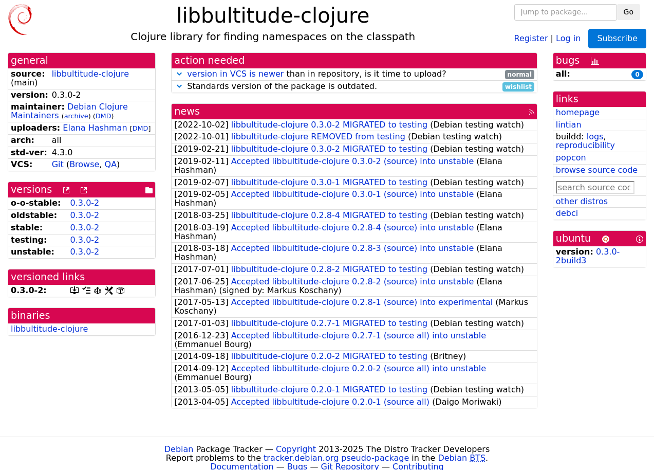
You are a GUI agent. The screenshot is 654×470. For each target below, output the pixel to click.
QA (111, 164)
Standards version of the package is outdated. (354, 86)
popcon (571, 157)
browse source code (597, 170)
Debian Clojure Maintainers (69, 111)
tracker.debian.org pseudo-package (336, 458)
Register (531, 38)
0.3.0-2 (85, 203)
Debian (179, 449)
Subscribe (617, 38)
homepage (578, 112)
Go (628, 12)
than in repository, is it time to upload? (354, 74)
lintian (569, 125)
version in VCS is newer (235, 74)
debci (567, 213)
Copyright (296, 449)
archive (76, 116)
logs (595, 136)
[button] (179, 74)
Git (58, 164)
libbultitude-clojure (90, 74)
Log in (568, 38)
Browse (84, 164)
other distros (582, 201)
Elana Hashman (95, 128)
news (187, 111)
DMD (103, 116)
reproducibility (585, 145)
